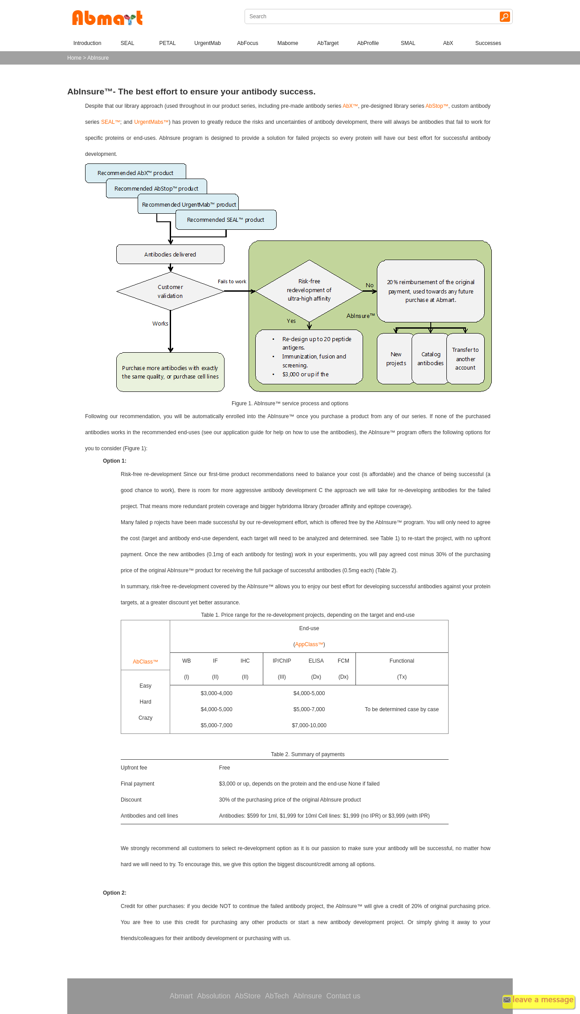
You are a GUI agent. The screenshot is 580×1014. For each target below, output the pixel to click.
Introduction (88, 43)
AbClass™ (145, 662)
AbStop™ (436, 106)
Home (74, 58)
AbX (448, 43)
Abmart (181, 996)
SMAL (408, 43)
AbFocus (247, 43)
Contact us (343, 996)
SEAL (128, 43)
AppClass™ (309, 644)
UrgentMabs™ (151, 122)
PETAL (167, 43)
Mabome (288, 43)
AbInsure (307, 996)
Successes (488, 43)
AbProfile (368, 43)
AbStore (248, 996)
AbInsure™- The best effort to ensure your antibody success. (191, 91)
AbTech (277, 996)
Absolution (214, 996)
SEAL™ (110, 122)
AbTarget (328, 43)
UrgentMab (207, 43)
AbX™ (350, 106)
